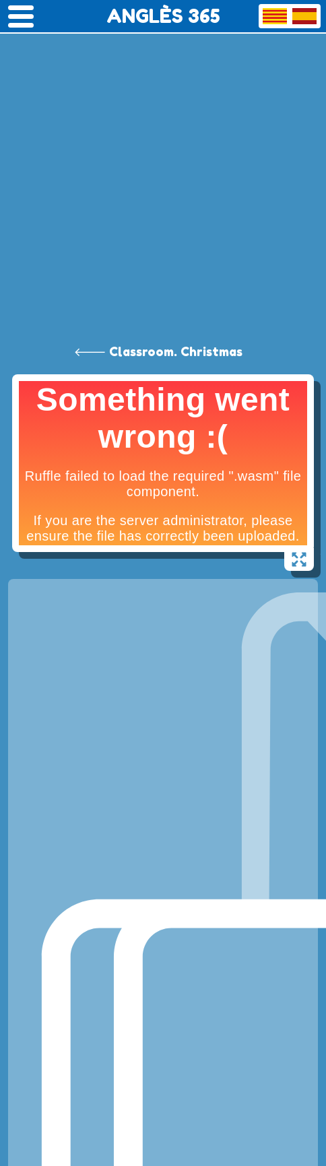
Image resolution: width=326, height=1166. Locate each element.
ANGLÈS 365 (163, 16)
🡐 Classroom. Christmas (158, 351)
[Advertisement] (163, 170)
